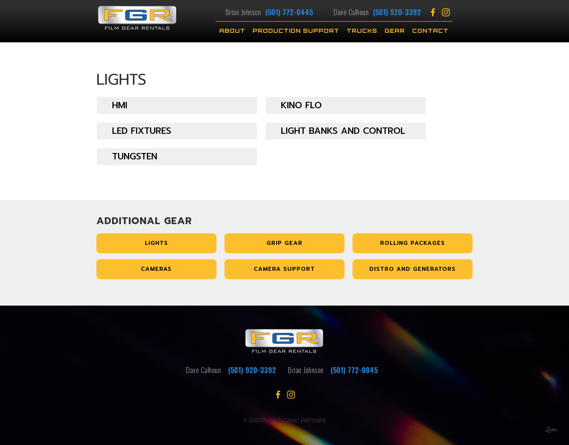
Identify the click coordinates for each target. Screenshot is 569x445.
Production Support (295, 30)
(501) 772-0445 (289, 12)
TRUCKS (362, 30)
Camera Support (284, 269)
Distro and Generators (412, 269)
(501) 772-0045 (354, 370)
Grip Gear (284, 243)
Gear (395, 30)
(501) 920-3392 (396, 12)
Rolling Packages (412, 243)
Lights (156, 243)
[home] (151, 23)
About (232, 30)
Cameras (156, 269)
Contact (430, 30)
